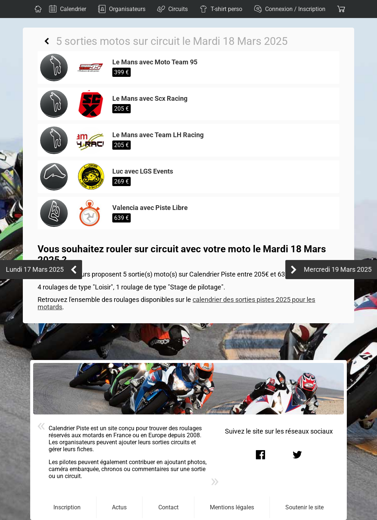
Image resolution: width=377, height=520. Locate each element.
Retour (47, 41)
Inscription (67, 507)
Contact (168, 507)
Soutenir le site (304, 507)
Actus (119, 507)
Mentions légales (232, 507)
